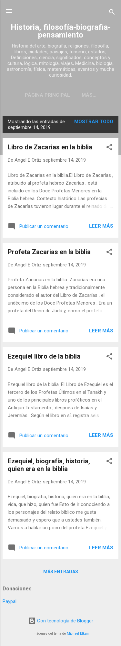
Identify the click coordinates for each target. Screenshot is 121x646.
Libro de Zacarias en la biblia (50, 147)
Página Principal (47, 95)
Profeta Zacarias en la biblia (49, 252)
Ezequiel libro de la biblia (44, 356)
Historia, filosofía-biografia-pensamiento (61, 31)
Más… (89, 95)
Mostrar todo (93, 121)
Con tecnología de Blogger (60, 621)
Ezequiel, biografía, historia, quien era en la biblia (49, 465)
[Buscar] (112, 13)
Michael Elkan (78, 633)
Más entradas (60, 571)
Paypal (9, 601)
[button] (109, 148)
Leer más (101, 226)
